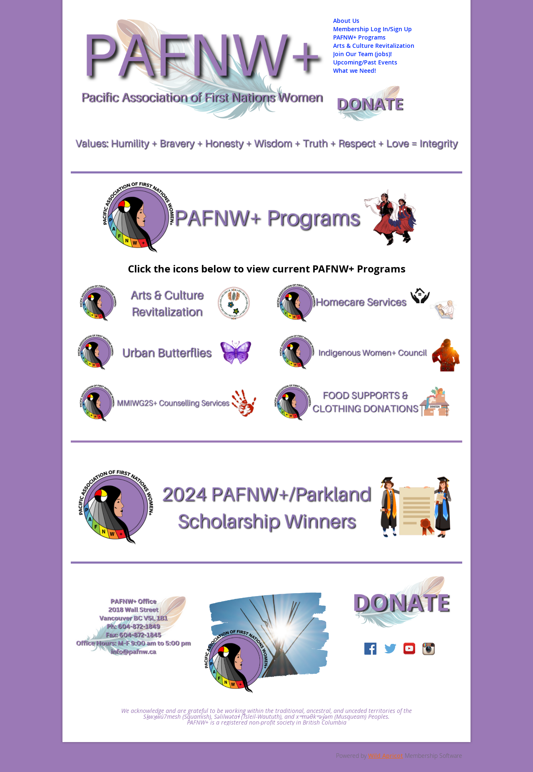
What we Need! (354, 70)
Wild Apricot (385, 756)
